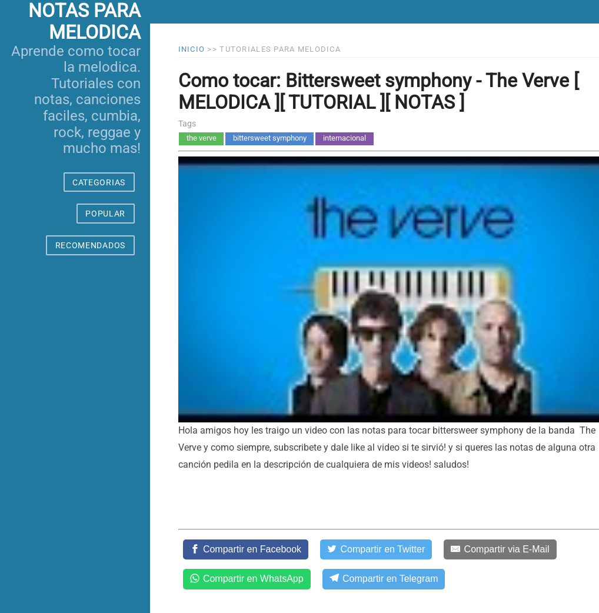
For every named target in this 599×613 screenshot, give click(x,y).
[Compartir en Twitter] (376, 549)
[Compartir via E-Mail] (500, 549)
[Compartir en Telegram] (383, 579)
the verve (202, 138)
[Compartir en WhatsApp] (247, 579)
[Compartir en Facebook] (246, 549)
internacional (344, 138)
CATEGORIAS (98, 182)
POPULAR (105, 213)
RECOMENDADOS (90, 245)
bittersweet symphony (270, 138)
